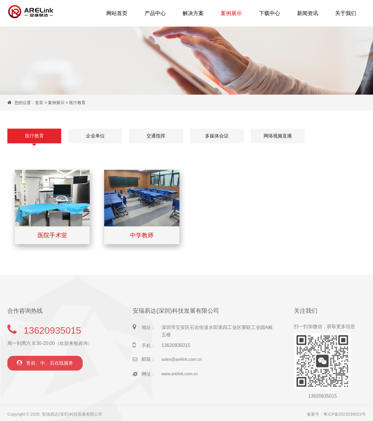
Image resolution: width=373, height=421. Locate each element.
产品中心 (157, 13)
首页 (39, 102)
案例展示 (231, 13)
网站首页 (119, 13)
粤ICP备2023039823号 (344, 416)
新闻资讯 (305, 13)
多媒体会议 (217, 136)
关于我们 (342, 13)
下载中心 (268, 13)
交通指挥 (155, 136)
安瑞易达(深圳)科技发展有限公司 (72, 416)
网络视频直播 (278, 136)
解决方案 (194, 13)
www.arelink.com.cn (179, 386)
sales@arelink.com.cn (181, 372)
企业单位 (95, 136)
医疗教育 (77, 102)
